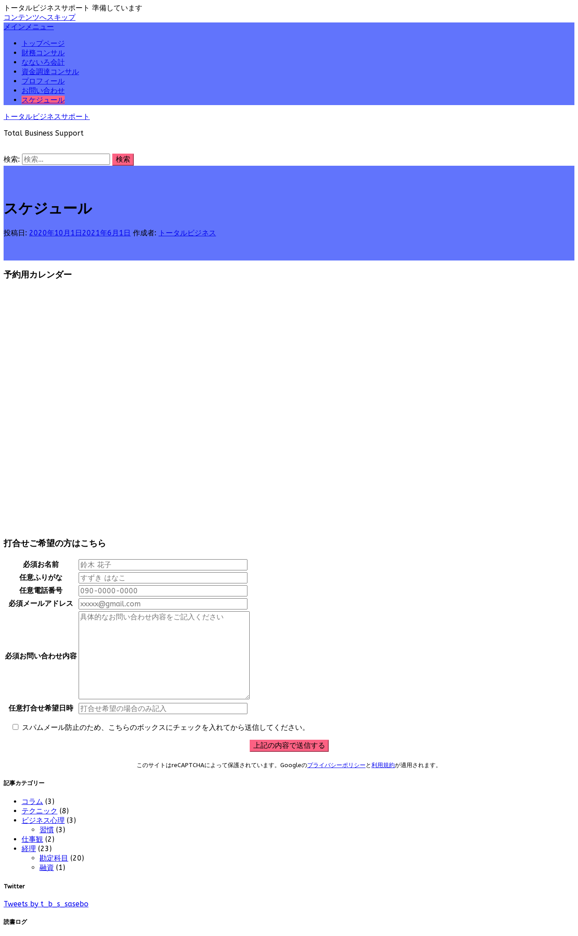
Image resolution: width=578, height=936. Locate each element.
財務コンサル (43, 53)
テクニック (39, 811)
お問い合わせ (43, 90)
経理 (29, 848)
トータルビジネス (187, 233)
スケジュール (43, 100)
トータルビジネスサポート (47, 116)
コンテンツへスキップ (39, 17)
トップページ (43, 43)
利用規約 (383, 765)
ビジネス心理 (43, 820)
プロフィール (43, 81)
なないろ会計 (43, 62)
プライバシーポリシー (336, 765)
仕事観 (32, 839)
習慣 (47, 830)
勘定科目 (54, 858)
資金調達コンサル (50, 71)
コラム (32, 801)
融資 (47, 867)
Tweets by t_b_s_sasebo (46, 904)
